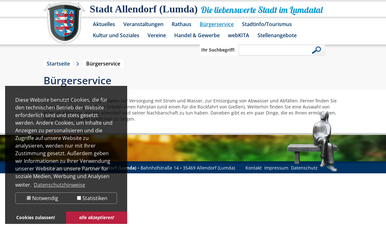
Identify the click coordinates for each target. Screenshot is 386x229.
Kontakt (253, 168)
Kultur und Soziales (116, 35)
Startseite (58, 63)
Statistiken (92, 198)
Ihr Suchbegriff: (218, 50)
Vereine (157, 35)
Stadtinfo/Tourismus (267, 24)
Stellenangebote (277, 35)
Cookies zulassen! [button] (35, 217)
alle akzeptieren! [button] (96, 217)
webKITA (238, 35)
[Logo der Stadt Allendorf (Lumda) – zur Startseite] (64, 26)
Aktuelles (104, 24)
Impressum (276, 168)
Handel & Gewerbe (197, 35)
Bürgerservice (217, 24)
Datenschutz (304, 168)
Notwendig (42, 198)
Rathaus (181, 24)
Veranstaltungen (143, 24)
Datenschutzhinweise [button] (59, 184)
